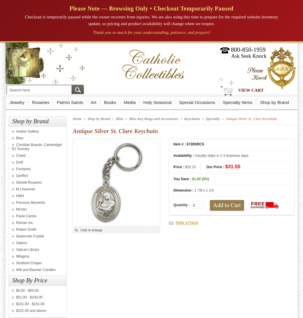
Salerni (21, 243)
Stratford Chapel (28, 263)
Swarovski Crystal (30, 236)
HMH (20, 196)
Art (93, 102)
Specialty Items (237, 102)
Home (77, 119)
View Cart (251, 90)
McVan (21, 209)
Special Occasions (197, 102)
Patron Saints (70, 102)
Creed (21, 156)
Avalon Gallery (27, 131)
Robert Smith (26, 229)
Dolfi (19, 162)
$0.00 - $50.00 (27, 291)
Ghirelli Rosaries (29, 182)
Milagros (22, 256)
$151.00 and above (31, 311)
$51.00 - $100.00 (29, 297)
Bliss (19, 138)
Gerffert (22, 176)
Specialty (213, 119)
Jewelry (17, 102)
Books (110, 102)
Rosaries (40, 102)
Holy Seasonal (157, 102)
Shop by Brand (274, 102)
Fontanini (23, 169)
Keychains (192, 119)
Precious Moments (30, 203)
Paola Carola (26, 216)
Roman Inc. (25, 223)
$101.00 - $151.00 (30, 304)
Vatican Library (27, 250)
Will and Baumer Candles (35, 270)
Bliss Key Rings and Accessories (154, 119)
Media (130, 102)
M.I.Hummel (25, 189)
